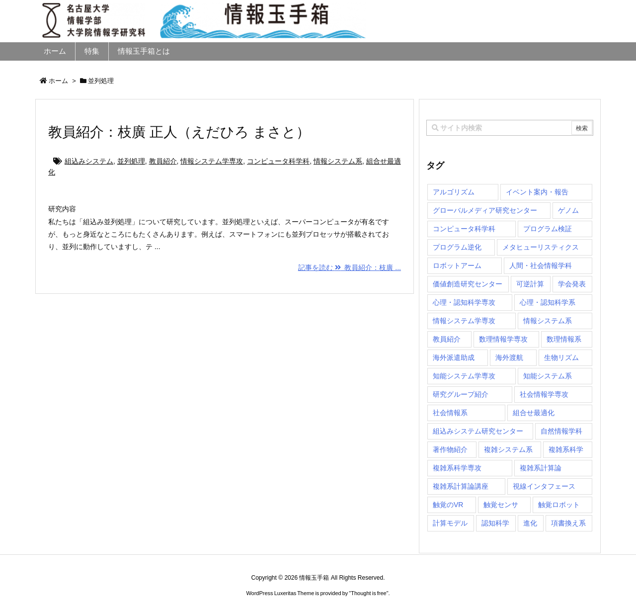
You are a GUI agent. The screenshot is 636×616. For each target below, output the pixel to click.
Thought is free (368, 593)
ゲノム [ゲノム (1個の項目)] (568, 210)
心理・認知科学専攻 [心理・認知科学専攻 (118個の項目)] (464, 302)
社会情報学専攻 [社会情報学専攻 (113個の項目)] (544, 394)
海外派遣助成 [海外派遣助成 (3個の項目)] (454, 357)
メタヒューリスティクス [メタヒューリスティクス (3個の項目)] (540, 247)
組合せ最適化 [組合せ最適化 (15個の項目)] (534, 413)
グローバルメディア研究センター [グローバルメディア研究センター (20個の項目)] (485, 210)
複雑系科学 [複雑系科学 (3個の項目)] (566, 449)
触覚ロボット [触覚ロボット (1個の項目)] (559, 505)
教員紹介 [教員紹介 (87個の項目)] (447, 339)
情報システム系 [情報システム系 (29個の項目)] (547, 321)
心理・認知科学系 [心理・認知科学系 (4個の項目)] (547, 302)
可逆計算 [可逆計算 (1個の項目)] (530, 284)
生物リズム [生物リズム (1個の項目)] (561, 357)
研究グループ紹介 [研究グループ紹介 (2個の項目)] (460, 394)
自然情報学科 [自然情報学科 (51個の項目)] (561, 431)
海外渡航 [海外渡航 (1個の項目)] (509, 357)
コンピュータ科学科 (278, 161)
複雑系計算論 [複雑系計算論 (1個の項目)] (540, 468)
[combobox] (509, 128)
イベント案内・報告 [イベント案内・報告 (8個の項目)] (537, 192)
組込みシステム (89, 161)
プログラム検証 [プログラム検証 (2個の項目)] (547, 229)
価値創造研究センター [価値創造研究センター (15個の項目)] (467, 284)
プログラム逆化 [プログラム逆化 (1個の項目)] (457, 247)
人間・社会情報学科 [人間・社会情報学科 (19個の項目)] (540, 265)
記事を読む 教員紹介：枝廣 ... (349, 267)
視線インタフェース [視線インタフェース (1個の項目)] (544, 486)
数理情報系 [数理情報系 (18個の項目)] (564, 339)
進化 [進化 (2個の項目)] (530, 523)
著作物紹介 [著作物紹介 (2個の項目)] (450, 449)
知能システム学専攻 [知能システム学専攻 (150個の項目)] (464, 376)
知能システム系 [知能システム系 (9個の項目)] (547, 376)
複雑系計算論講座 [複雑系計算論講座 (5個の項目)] (460, 486)
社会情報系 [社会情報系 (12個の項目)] (450, 413)
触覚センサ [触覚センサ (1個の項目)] (500, 505)
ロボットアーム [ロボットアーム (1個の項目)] (457, 265)
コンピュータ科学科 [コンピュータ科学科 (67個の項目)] (464, 229)
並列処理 (131, 161)
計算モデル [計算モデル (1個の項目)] (450, 523)
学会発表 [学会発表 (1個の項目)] (572, 284)
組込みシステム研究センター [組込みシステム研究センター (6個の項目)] (478, 431)
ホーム (58, 81)
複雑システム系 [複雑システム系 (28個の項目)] (508, 449)
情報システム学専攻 (211, 161)
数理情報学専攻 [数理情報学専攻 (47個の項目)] (503, 339)
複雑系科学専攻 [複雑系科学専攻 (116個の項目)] (457, 468)
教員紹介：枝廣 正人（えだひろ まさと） (179, 132)
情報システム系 (338, 161)
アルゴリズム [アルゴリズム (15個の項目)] (454, 192)
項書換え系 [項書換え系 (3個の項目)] (568, 523)
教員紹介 (163, 161)
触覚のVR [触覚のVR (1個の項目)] (448, 505)
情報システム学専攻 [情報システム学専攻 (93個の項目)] (464, 321)
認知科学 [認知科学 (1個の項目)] (495, 523)
